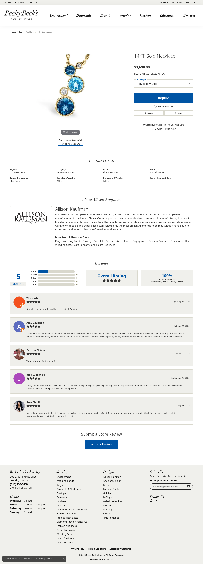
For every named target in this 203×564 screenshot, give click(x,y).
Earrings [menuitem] (61, 493)
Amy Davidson (35, 322)
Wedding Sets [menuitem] (64, 534)
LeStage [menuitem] (107, 497)
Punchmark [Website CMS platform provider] (107, 559)
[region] (70, 87)
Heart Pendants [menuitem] (65, 538)
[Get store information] (21, 488)
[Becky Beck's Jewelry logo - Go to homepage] (22, 15)
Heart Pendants (81, 244)
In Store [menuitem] (61, 505)
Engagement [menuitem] (64, 476)
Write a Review (101, 444)
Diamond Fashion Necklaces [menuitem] (72, 509)
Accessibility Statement (121, 548)
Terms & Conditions (96, 548)
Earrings (87, 241)
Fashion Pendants (159, 241)
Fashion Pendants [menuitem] (66, 513)
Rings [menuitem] (60, 485)
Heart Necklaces (105, 244)
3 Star (34, 278)
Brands (105, 15)
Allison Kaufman (110, 172)
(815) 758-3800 (70, 144)
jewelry (13, 32)
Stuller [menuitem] (106, 513)
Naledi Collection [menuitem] (112, 501)
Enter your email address (164, 480)
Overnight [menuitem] (108, 509)
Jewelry (125, 15)
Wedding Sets (63, 244)
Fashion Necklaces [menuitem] (67, 525)
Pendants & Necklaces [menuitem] (69, 489)
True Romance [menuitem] (111, 517)
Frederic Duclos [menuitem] (111, 489)
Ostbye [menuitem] (107, 505)
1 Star (34, 284)
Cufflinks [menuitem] (61, 501)
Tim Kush (32, 298)
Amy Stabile (33, 402)
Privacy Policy (77, 548)
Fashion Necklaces (26, 32)
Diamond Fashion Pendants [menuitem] (72, 521)
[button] (164, 2)
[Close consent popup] (64, 559)
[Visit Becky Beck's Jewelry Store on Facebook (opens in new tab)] (151, 502)
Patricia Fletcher (36, 350)
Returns (179, 112)
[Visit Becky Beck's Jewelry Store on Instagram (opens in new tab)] (155, 502)
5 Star (34, 271)
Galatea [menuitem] (107, 493)
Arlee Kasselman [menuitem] (112, 480)
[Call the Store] (19, 484)
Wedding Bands (72, 241)
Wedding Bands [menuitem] (65, 480)
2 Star (34, 281)
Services (189, 15)
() (77, 271)
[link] (7, 2)
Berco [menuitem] (106, 485)
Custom (145, 15)
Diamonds (83, 15)
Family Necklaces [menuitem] (66, 529)
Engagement (58, 15)
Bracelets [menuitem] (62, 497)
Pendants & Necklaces (118, 241)
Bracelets (98, 241)
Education (167, 15)
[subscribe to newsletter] (188, 486)
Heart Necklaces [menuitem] (65, 542)
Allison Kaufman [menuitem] (112, 476)
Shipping (149, 112)
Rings (58, 241)
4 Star (34, 274)
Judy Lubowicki (35, 374)
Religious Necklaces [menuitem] (67, 517)
